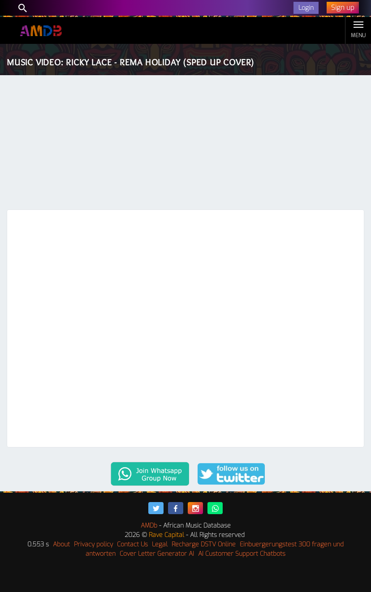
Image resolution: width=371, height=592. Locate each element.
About (61, 544)
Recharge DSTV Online (204, 544)
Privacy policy (93, 544)
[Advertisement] (185, 142)
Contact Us (132, 544)
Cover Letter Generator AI (157, 553)
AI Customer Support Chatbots (241, 553)
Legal (160, 544)
